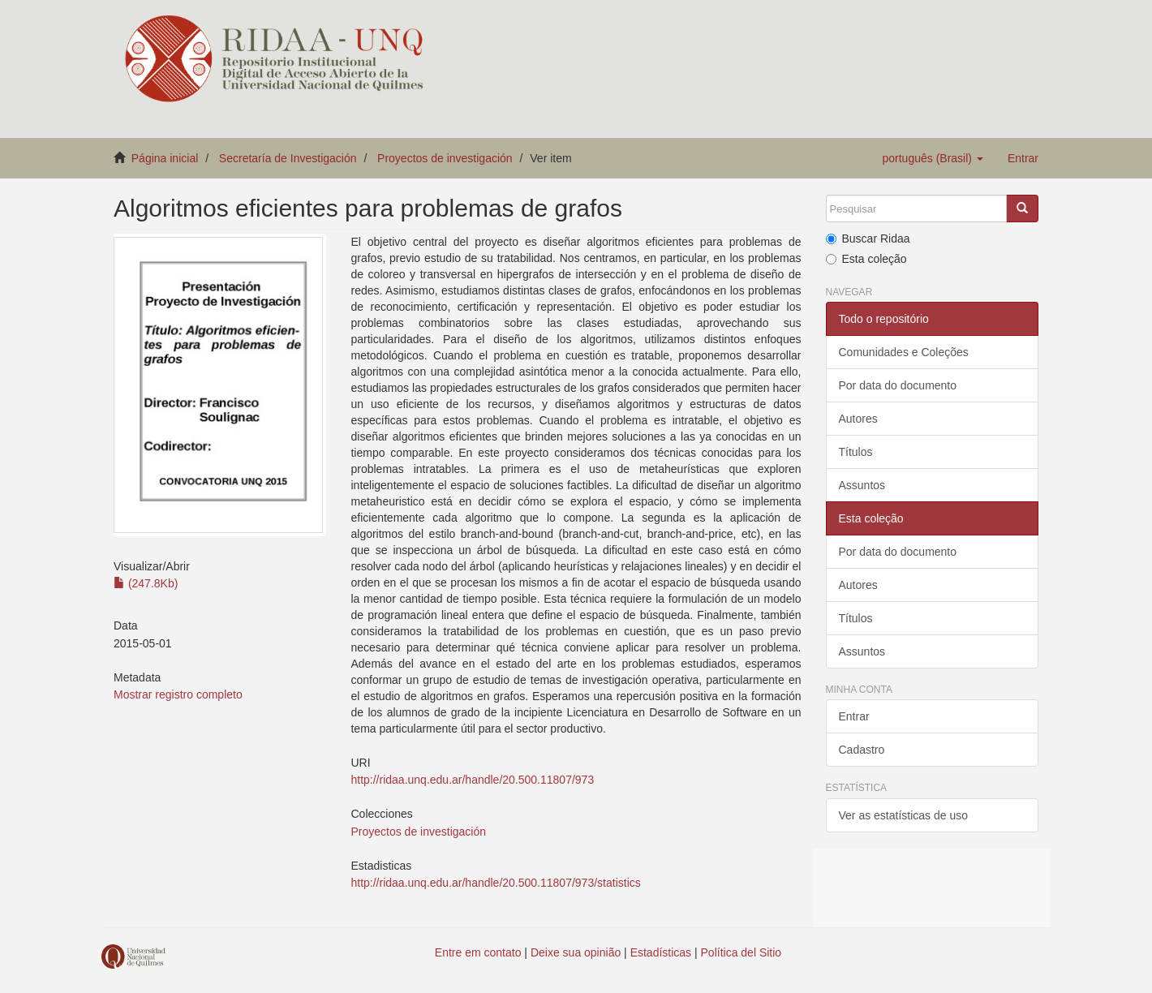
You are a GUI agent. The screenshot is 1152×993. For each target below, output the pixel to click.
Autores (858, 418)
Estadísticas (660, 952)
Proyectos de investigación (445, 158)
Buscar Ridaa (868, 238)
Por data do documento (898, 385)
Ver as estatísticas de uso (904, 815)
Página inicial (165, 158)
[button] (932, 158)
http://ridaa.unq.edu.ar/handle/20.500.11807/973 (472, 779)
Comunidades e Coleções (904, 352)
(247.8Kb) (146, 583)
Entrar (854, 716)
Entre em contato (478, 952)
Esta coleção (866, 258)
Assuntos (862, 485)
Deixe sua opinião (576, 952)
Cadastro (862, 749)
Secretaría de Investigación (288, 158)
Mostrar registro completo (178, 694)
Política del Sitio (741, 952)
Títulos (856, 451)
